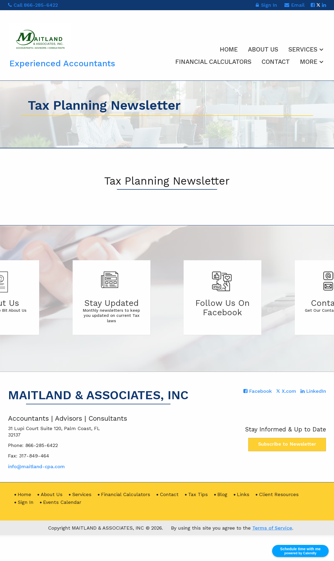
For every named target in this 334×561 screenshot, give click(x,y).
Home (229, 49)
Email (294, 5)
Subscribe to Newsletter (287, 444)
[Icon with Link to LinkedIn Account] (324, 5)
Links (243, 494)
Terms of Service (272, 528)
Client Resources (279, 494)
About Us (263, 49)
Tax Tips (198, 494)
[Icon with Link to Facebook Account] (313, 5)
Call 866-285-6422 (33, 5)
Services (302, 49)
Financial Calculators (213, 61)
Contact (276, 61)
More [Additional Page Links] (308, 61)
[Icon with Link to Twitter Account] (318, 5)
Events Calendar (62, 502)
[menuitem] (229, 48)
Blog (222, 494)
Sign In (266, 5)
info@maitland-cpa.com (36, 466)
